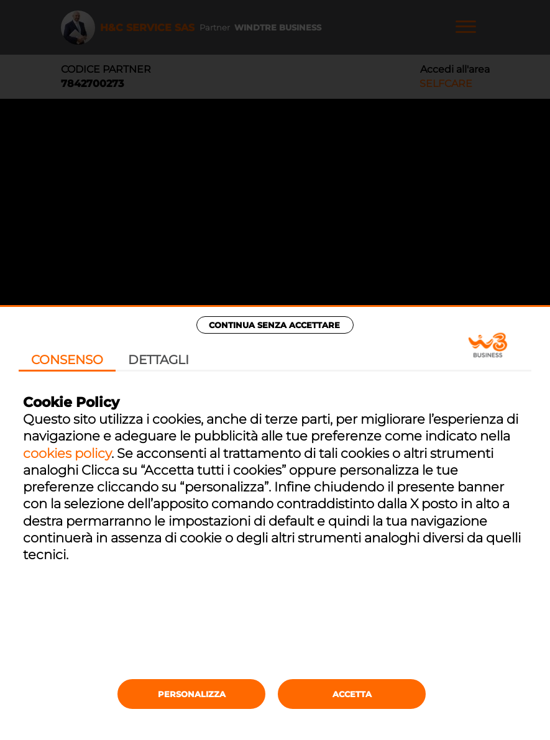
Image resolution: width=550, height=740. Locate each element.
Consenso (67, 359)
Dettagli (158, 359)
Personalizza (192, 694)
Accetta (352, 694)
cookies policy (67, 453)
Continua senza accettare (274, 325)
